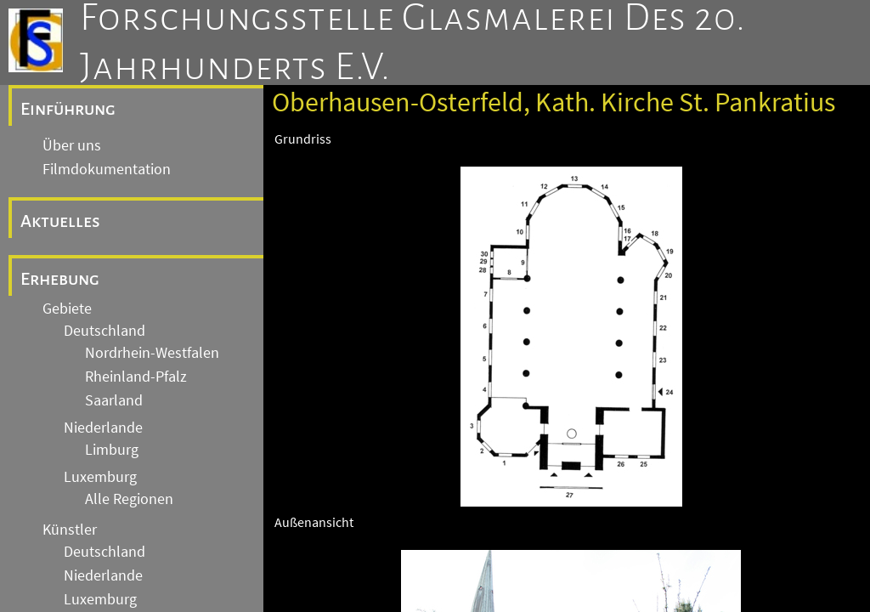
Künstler (69, 529)
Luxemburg (100, 477)
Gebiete (67, 308)
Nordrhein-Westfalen (152, 352)
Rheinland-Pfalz (136, 376)
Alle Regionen (129, 499)
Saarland (114, 400)
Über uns (71, 145)
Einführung (68, 108)
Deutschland (104, 330)
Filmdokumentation (106, 169)
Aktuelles (60, 221)
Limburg (111, 449)
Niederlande (103, 427)
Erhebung (59, 278)
